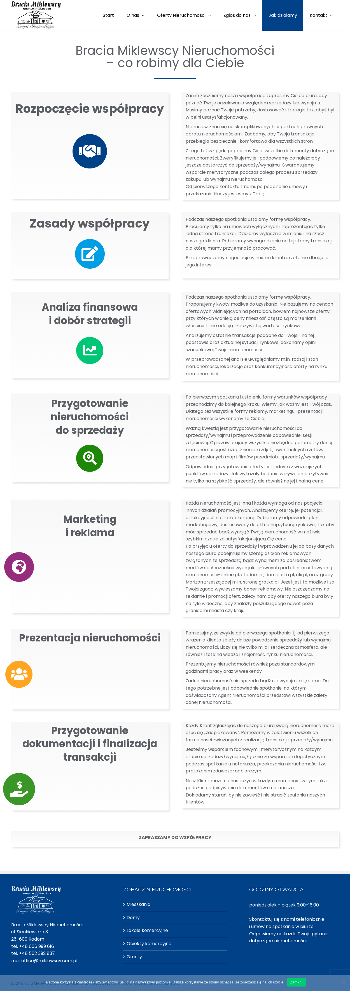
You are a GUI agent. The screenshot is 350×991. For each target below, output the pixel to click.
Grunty (134, 956)
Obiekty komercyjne (149, 943)
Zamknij (296, 982)
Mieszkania (138, 904)
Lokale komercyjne (147, 930)
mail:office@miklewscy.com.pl (44, 960)
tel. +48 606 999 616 (32, 946)
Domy (133, 917)
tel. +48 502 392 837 (33, 953)
